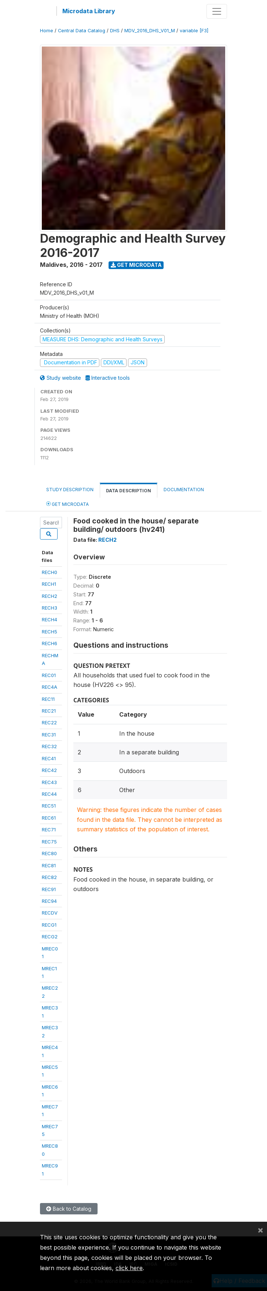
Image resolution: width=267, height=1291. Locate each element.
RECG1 (49, 925)
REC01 (49, 675)
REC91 (49, 889)
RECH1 (49, 584)
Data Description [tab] (128, 490)
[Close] (260, 1229)
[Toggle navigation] (216, 11)
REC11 (48, 699)
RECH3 (49, 608)
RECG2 (50, 936)
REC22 (49, 722)
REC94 (49, 901)
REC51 (49, 806)
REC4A (49, 687)
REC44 (49, 794)
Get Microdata (136, 265)
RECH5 (49, 632)
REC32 (49, 746)
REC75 (49, 842)
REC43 (49, 782)
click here (129, 1268)
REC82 (49, 877)
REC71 (49, 829)
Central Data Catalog (81, 30)
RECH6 (49, 643)
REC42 (49, 770)
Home (46, 30)
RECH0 (49, 572)
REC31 (49, 735)
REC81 (49, 865)
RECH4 (49, 619)
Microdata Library (88, 11)
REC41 (49, 758)
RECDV (50, 913)
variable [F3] (194, 30)
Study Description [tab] (70, 489)
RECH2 (49, 596)
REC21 (49, 711)
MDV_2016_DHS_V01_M (149, 30)
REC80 (49, 853)
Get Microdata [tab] (67, 504)
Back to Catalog (68, 1209)
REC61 (49, 818)
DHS (115, 30)
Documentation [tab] (184, 489)
